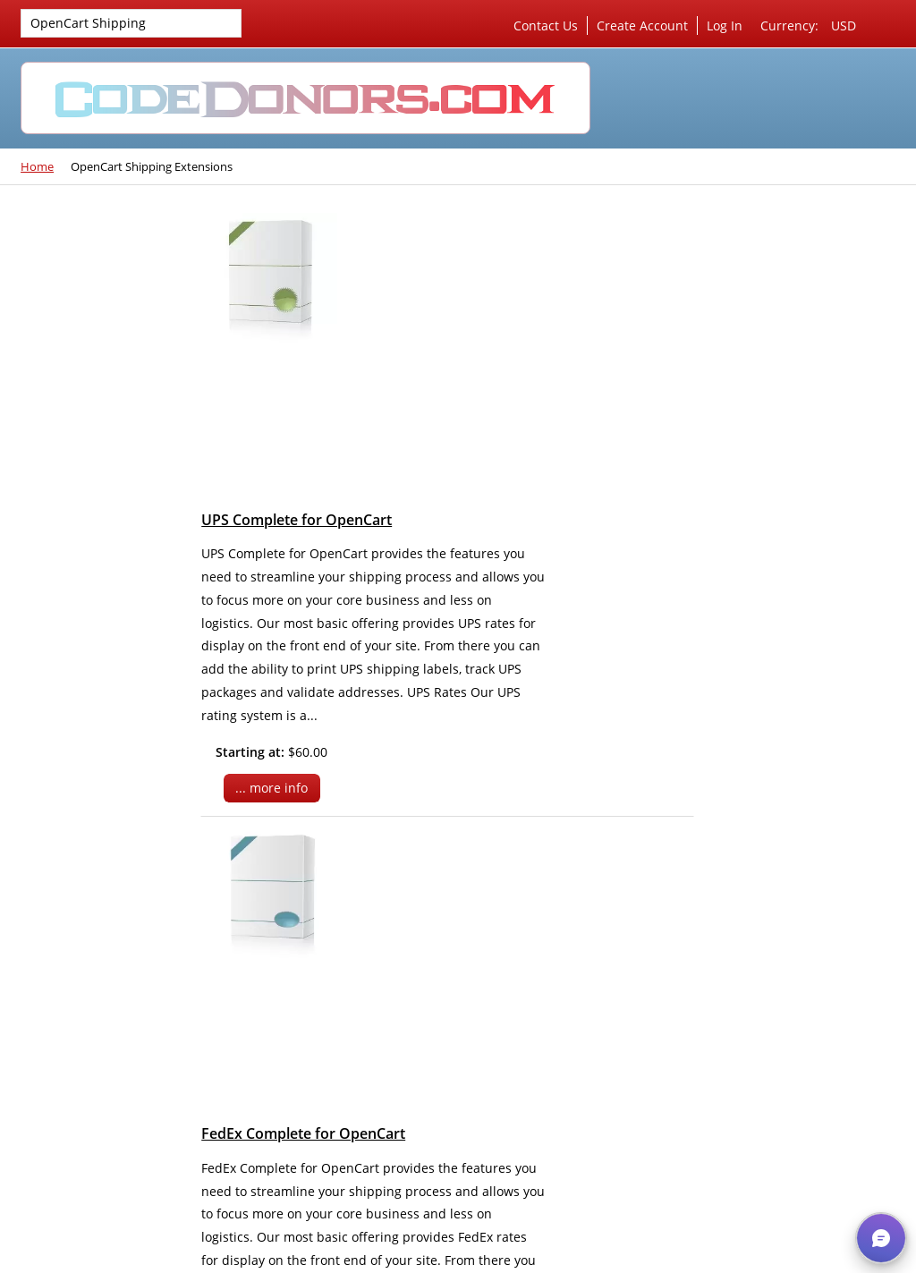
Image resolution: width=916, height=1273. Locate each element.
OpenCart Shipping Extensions (83, 25)
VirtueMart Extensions (100, 277)
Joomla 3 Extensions (93, 545)
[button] (881, 1238)
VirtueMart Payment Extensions (101, 363)
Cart (749, 547)
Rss (493, 1174)
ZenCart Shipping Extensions (86, 506)
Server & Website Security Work (795, 286)
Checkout (826, 576)
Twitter (446, 1174)
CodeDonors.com (513, 1254)
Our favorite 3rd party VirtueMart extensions (100, 811)
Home (37, 166)
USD (843, 25)
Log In (724, 25)
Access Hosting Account (789, 400)
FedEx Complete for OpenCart (437, 554)
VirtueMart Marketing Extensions (106, 410)
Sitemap (743, 730)
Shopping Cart (762, 452)
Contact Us (545, 25)
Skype (539, 1174)
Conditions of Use (771, 700)
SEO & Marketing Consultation (768, 333)
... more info (401, 497)
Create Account (642, 25)
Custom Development (782, 371)
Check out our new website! (90, 905)
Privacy (739, 672)
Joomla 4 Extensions (93, 248)
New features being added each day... (93, 859)
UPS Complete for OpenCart (430, 230)
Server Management (779, 248)
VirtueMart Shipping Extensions (102, 316)
